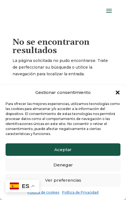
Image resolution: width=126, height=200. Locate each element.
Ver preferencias (63, 180)
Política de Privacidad (80, 192)
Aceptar (63, 149)
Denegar (63, 165)
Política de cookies (43, 192)
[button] (117, 92)
